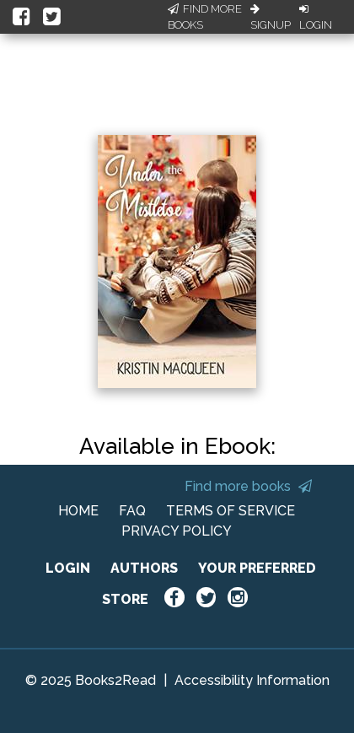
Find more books (248, 486)
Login (315, 17)
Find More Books (205, 17)
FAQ (132, 511)
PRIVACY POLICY (176, 531)
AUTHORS (144, 568)
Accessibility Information (252, 680)
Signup (270, 17)
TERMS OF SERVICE (230, 511)
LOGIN (68, 568)
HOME (78, 511)
